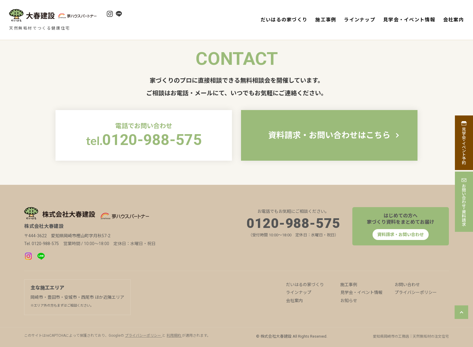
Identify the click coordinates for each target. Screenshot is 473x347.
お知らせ (348, 300)
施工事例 (325, 20)
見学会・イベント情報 (409, 20)
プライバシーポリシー (416, 292)
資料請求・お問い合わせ (400, 234)
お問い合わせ (407, 284)
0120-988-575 (293, 223)
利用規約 (174, 335)
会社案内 (453, 20)
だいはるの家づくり (284, 20)
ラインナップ (359, 20)
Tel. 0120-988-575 (41, 243)
